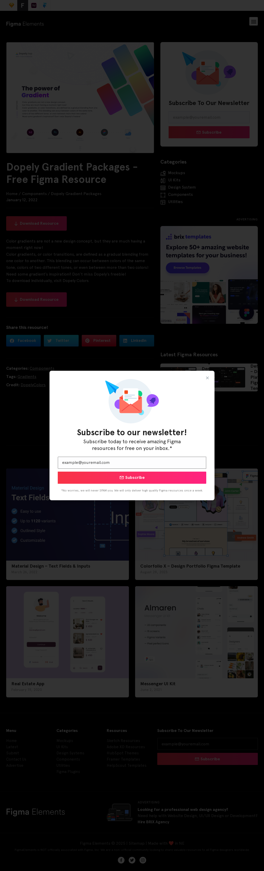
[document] (132, 435)
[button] (207, 378)
